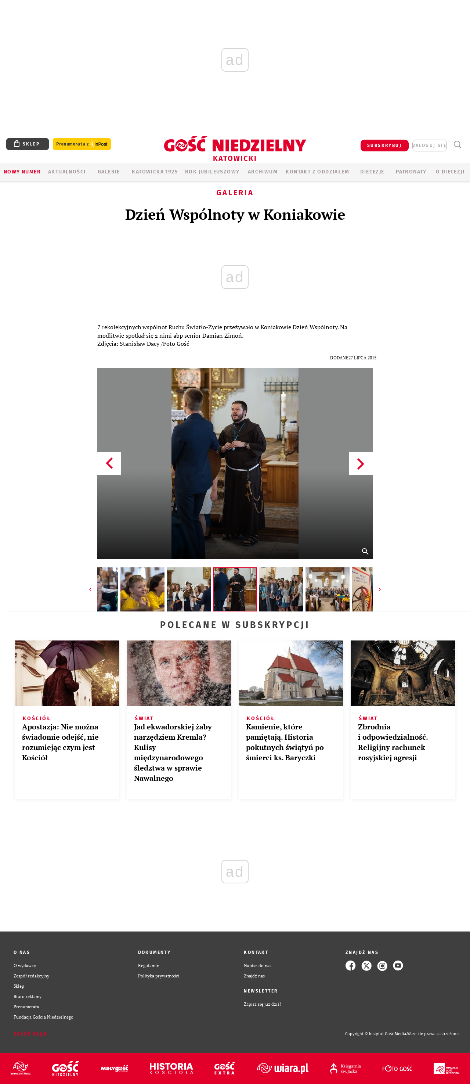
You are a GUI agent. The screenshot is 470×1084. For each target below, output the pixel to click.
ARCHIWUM (263, 172)
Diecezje (372, 172)
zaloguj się (429, 145)
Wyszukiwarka (457, 144)
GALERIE (109, 172)
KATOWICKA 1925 (155, 172)
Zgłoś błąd (30, 1034)
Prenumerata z (82, 144)
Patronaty (411, 172)
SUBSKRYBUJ (384, 145)
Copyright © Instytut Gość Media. (376, 1033)
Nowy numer (22, 172)
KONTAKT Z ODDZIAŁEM (317, 172)
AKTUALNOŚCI (67, 172)
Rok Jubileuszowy (212, 172)
